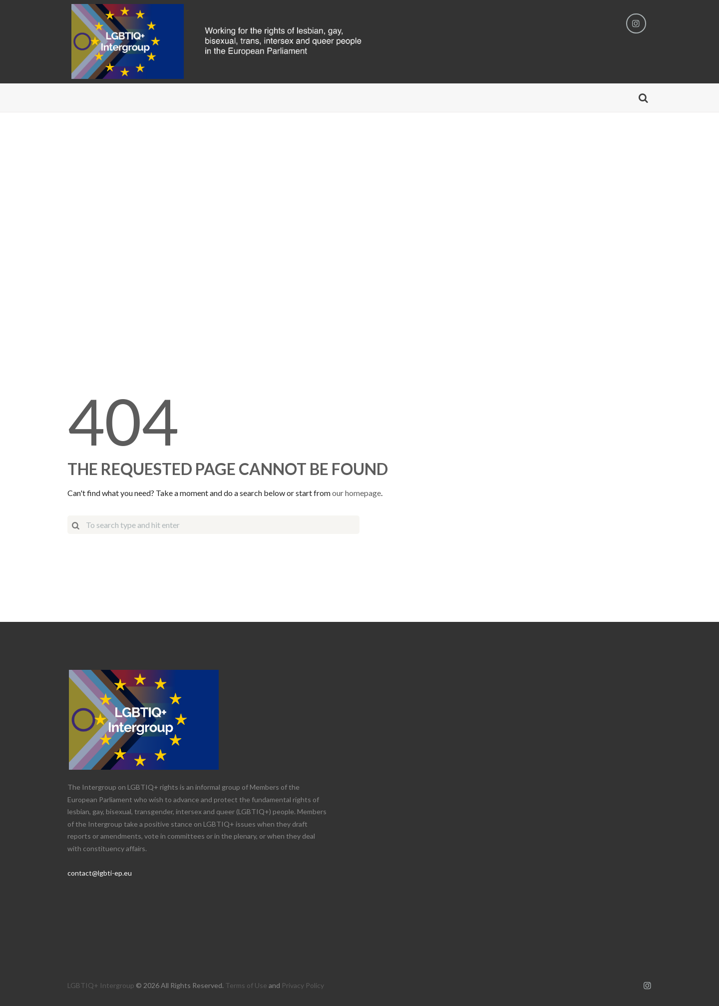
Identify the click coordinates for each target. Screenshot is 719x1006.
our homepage (356, 493)
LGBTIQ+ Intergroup (100, 985)
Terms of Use (246, 985)
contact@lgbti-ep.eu (99, 873)
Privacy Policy (303, 985)
